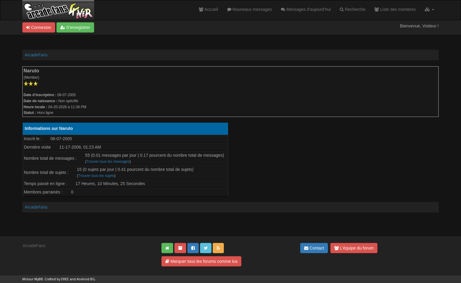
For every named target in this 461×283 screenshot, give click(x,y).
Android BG (86, 279)
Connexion (38, 27)
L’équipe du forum (354, 248)
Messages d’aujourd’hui (306, 9)
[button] (429, 9)
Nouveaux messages (249, 9)
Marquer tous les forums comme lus (201, 261)
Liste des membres (395, 9)
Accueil (208, 9)
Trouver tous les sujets (96, 176)
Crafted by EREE (57, 279)
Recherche (352, 9)
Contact (314, 248)
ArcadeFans (36, 54)
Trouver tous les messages (107, 161)
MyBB (38, 279)
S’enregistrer (75, 27)
